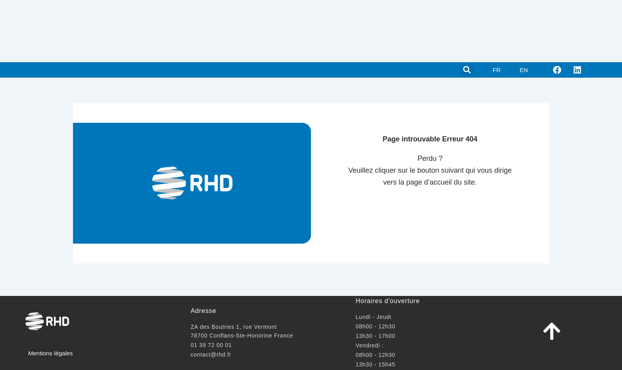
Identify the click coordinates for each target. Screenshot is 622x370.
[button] (467, 69)
